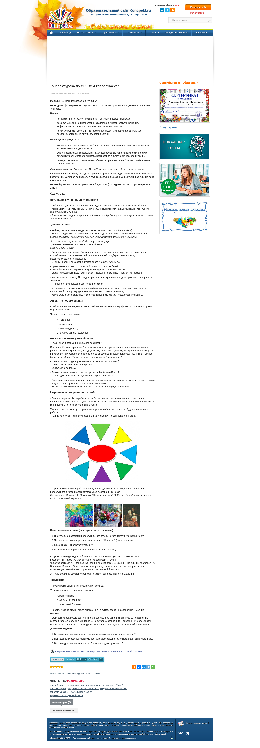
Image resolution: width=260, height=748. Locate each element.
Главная (51, 33)
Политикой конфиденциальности (122, 738)
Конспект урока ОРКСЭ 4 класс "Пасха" (71, 692)
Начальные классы (86, 32)
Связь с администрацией (197, 723)
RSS (172, 10)
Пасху (84, 252)
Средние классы (111, 32)
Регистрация (197, 13)
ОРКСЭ (88, 674)
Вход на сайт (198, 7)
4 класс (96, 674)
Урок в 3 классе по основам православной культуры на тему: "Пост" (86, 685)
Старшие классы (134, 32)
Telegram (167, 10)
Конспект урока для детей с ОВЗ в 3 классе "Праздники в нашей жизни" (88, 688)
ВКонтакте (162, 10)
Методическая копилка (176, 32)
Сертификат (201, 32)
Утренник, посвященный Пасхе (66, 695)
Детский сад (65, 32)
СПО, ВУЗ (154, 32)
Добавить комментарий (63, 710)
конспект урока (76, 674)
